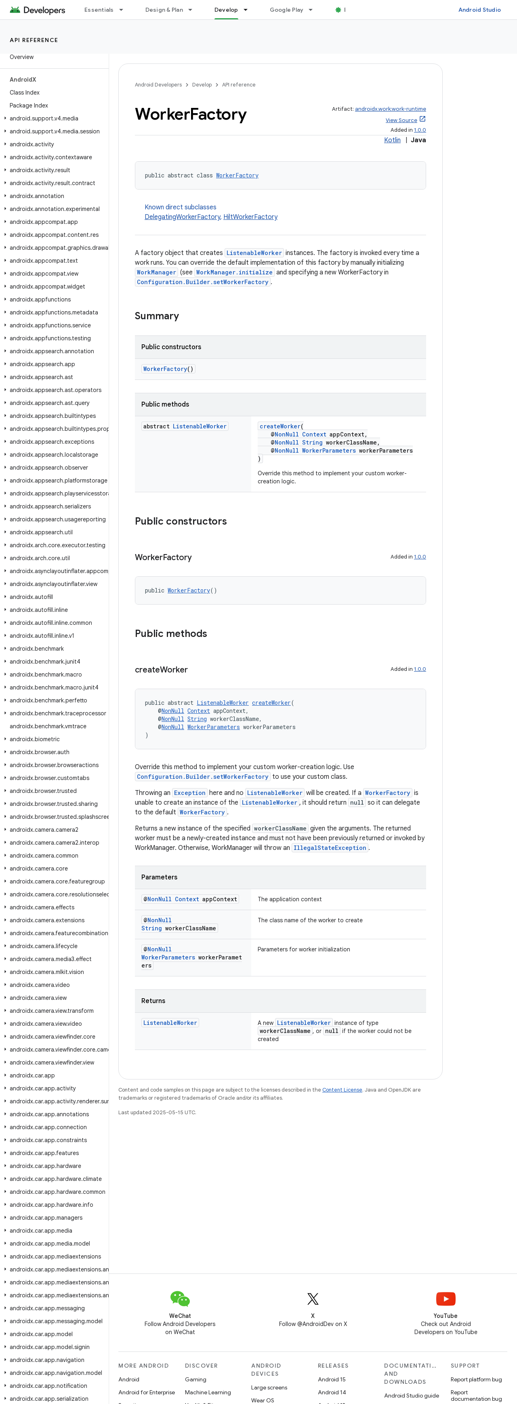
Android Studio (479, 9)
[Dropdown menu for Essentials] (125, 9)
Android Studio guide (411, 1395)
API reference (34, 40)
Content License (342, 1089)
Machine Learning (208, 1392)
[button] (52, 118)
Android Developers (158, 84)
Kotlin (392, 140)
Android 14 (332, 1392)
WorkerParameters (329, 450)
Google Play (287, 9)
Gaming (195, 1379)
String (312, 442)
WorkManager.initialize (234, 272)
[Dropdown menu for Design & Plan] (194, 9)
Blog (350, 9)
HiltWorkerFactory (250, 217)
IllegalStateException (330, 848)
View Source (401, 120)
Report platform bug (476, 1379)
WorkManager (156, 272)
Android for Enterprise (146, 1392)
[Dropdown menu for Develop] (249, 9)
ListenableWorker (254, 253)
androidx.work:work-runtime (390, 108)
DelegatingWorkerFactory (182, 217)
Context (314, 434)
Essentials (99, 9)
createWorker (280, 426)
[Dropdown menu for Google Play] (314, 9)
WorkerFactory (237, 175)
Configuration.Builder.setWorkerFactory (203, 282)
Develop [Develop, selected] (226, 9)
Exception (190, 793)
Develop (202, 84)
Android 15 (332, 1379)
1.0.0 (420, 129)
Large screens (269, 1387)
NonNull (287, 434)
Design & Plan (164, 9)
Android (128, 1379)
